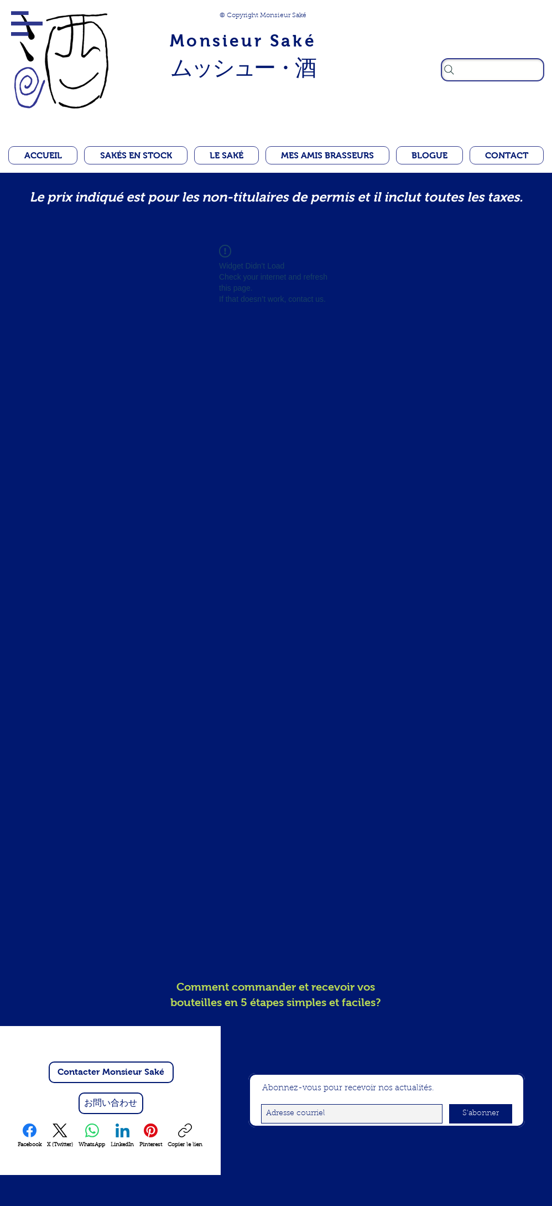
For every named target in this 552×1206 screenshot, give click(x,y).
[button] (27, 23)
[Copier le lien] (185, 1135)
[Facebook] (29, 1135)
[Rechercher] (492, 69)
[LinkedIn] (122, 1135)
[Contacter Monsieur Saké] (111, 1072)
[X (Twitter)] (60, 1135)
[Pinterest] (150, 1135)
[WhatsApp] (92, 1135)
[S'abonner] (480, 1113)
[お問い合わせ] (111, 1103)
